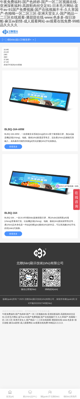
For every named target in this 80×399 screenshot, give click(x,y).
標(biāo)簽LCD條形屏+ (20, 39)
